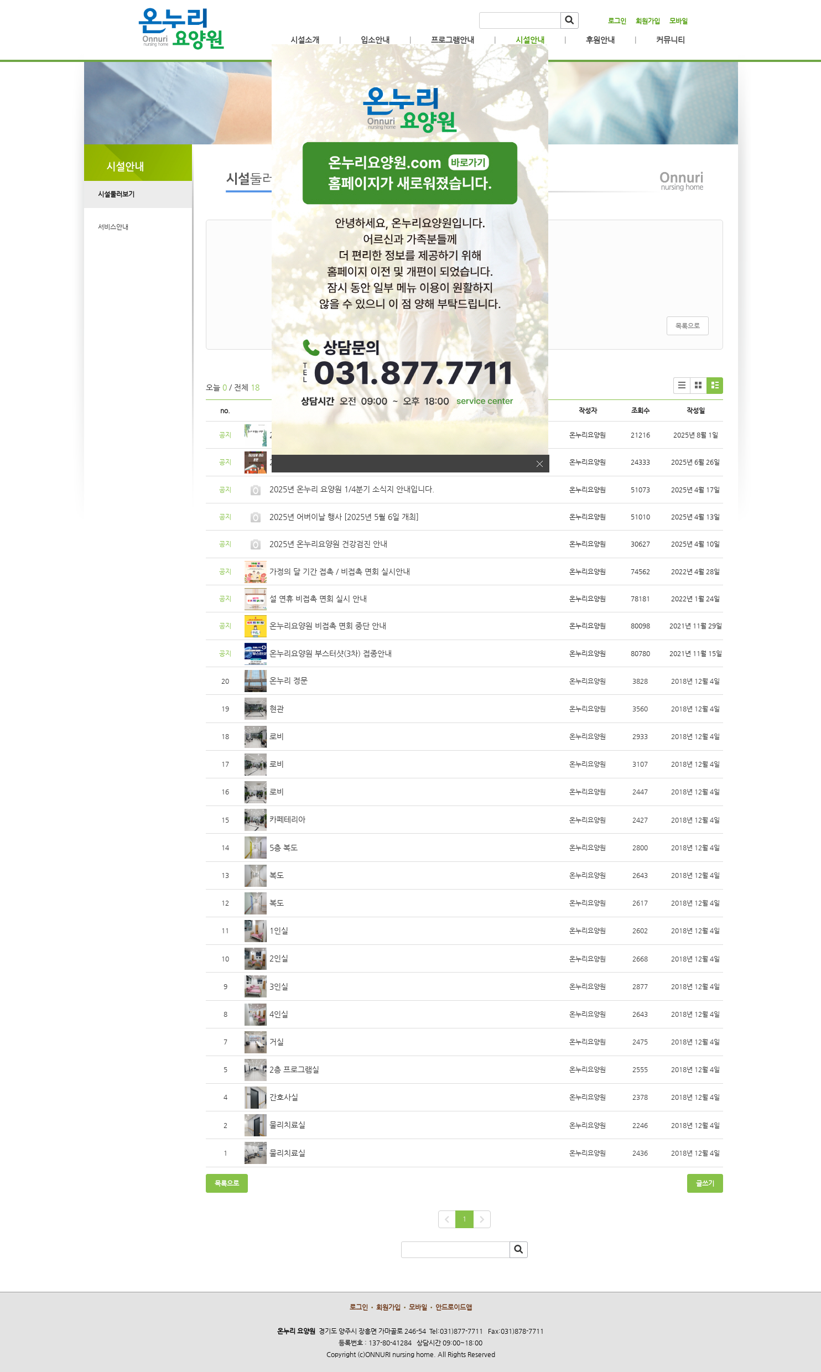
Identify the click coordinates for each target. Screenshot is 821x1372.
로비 (276, 736)
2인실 (278, 958)
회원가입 (648, 21)
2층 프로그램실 (294, 1069)
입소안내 (375, 39)
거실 (276, 1041)
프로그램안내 (452, 39)
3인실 (278, 986)
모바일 (678, 21)
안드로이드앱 (453, 1307)
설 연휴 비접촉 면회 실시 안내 (318, 598)
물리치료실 (287, 1124)
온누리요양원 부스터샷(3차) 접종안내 (330, 653)
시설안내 (530, 39)
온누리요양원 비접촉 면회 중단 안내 (327, 625)
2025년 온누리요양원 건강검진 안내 (328, 543)
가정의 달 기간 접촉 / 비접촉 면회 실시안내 (339, 571)
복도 (276, 875)
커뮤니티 (670, 39)
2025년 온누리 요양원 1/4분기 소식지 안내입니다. (351, 489)
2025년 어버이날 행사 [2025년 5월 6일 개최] (344, 516)
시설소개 (304, 39)
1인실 (278, 930)
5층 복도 (283, 847)
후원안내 (600, 39)
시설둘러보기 (116, 194)
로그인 (617, 21)
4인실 (278, 1014)
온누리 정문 (288, 680)
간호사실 (283, 1097)
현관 (276, 708)
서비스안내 (113, 227)
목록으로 (687, 326)
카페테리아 (287, 819)
